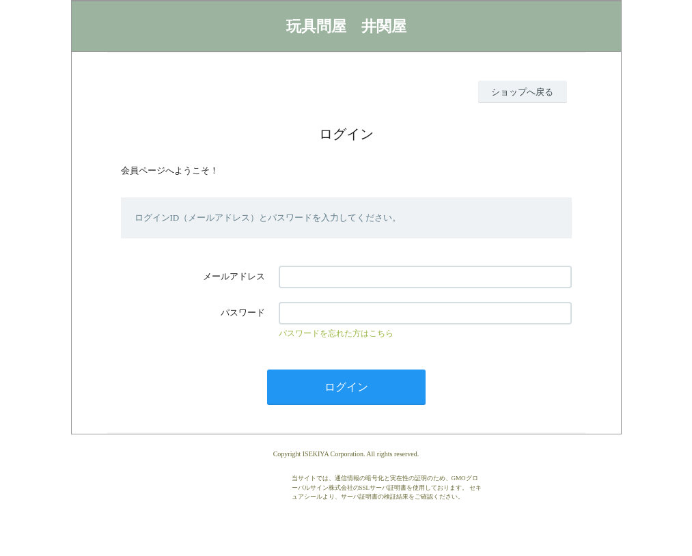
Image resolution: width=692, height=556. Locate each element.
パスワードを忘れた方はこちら (336, 333)
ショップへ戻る (522, 92)
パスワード (243, 312)
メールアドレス (234, 276)
